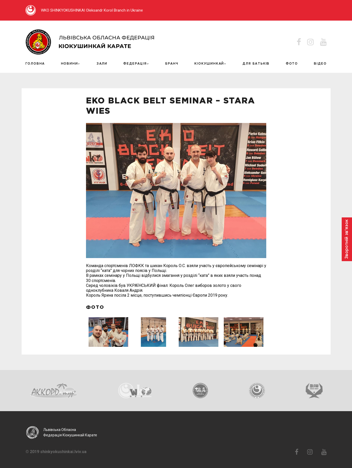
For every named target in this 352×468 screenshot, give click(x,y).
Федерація (135, 63)
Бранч (171, 63)
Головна (35, 63)
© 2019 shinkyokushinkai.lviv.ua (56, 452)
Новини (69, 63)
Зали (102, 63)
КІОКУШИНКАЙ (209, 63)
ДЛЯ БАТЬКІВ (256, 63)
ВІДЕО (320, 63)
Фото (292, 63)
